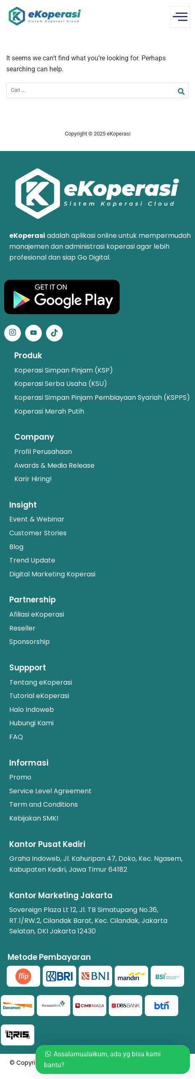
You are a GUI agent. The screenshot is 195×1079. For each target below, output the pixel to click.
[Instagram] (12, 333)
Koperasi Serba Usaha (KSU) (60, 383)
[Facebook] (33, 333)
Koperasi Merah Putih (49, 411)
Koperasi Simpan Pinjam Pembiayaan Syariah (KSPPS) (102, 397)
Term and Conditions (43, 804)
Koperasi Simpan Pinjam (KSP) (63, 370)
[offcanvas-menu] (180, 17)
